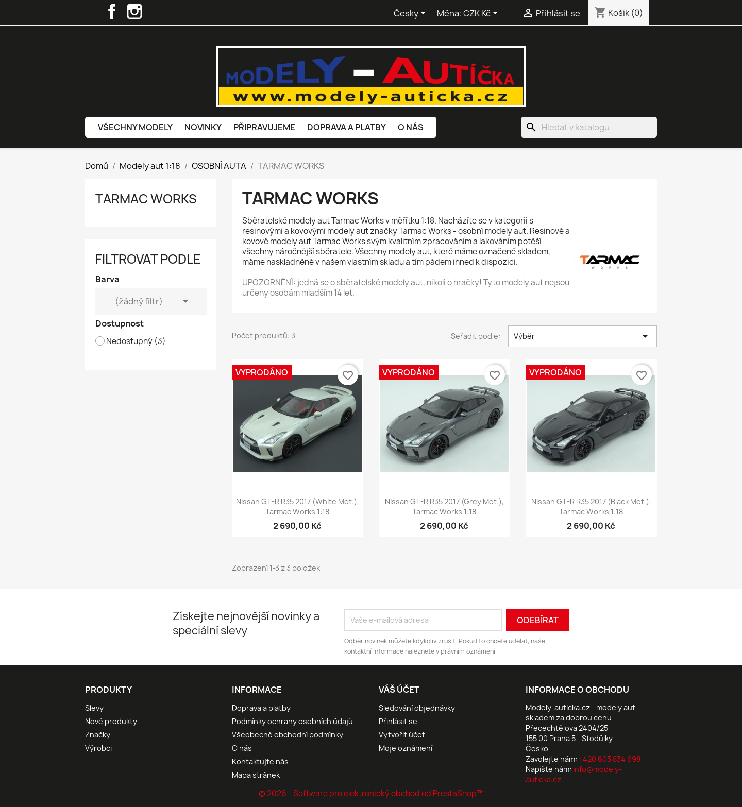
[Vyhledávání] (589, 127)
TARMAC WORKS (146, 199)
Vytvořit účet (402, 735)
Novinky (203, 127)
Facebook (112, 11)
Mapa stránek (256, 775)
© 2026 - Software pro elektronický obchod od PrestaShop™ (371, 793)
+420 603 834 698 (609, 759)
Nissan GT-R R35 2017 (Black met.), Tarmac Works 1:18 (591, 506)
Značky (97, 735)
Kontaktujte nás (260, 761)
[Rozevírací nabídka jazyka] (411, 14)
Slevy (94, 708)
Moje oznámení (405, 748)
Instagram (134, 11)
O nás (411, 127)
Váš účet (399, 689)
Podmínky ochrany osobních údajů (292, 721)
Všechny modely (135, 127)
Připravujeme (264, 127)
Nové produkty (111, 721)
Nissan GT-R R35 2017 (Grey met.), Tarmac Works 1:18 (444, 506)
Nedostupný (136, 341)
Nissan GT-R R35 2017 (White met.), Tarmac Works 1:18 (297, 506)
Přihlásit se (398, 721)
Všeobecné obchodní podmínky (287, 735)
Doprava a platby (346, 127)
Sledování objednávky (417, 708)
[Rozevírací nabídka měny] (482, 14)
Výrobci (98, 748)
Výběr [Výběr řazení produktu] (582, 336)
